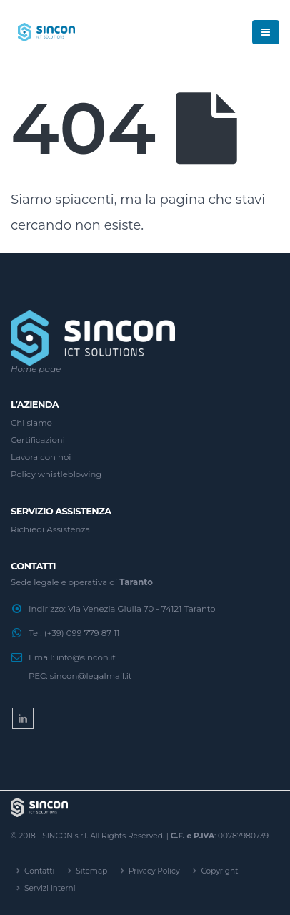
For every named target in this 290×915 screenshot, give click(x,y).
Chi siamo (31, 423)
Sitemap (91, 871)
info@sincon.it (86, 657)
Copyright (219, 871)
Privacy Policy (154, 871)
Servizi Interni (49, 888)
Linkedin (23, 718)
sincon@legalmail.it (91, 676)
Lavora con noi (41, 457)
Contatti (39, 871)
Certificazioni (38, 440)
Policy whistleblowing (56, 474)
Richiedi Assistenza (50, 529)
